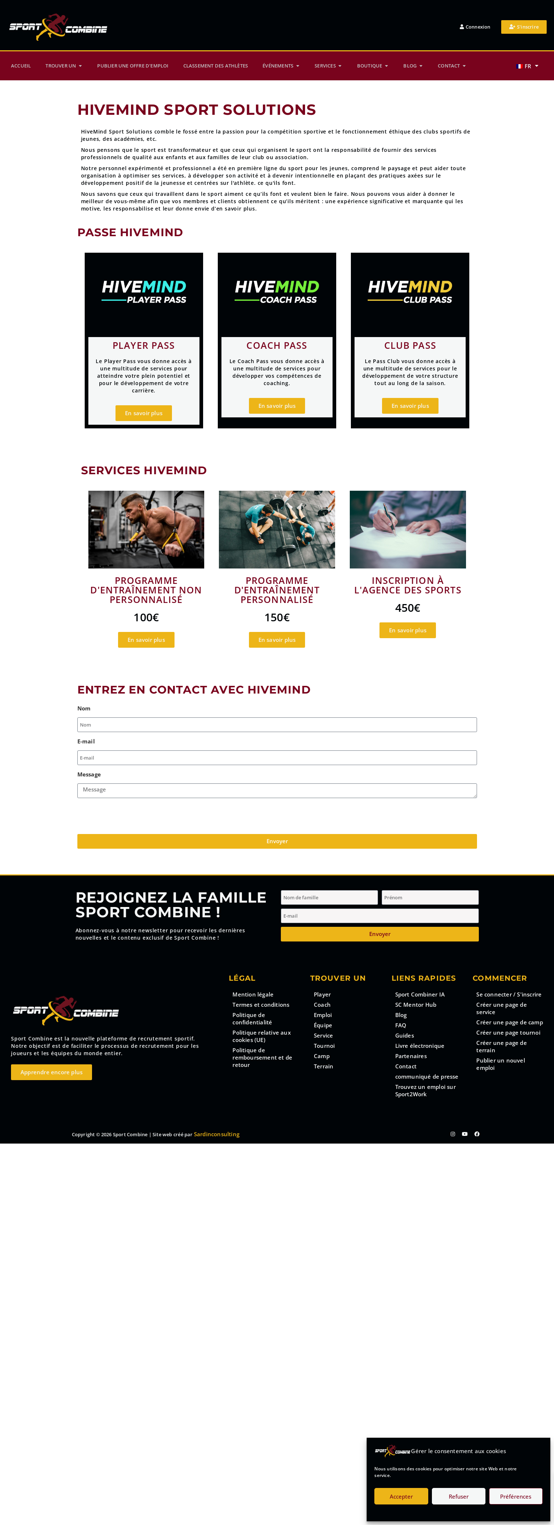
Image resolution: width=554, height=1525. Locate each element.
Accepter (401, 1496)
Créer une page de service (501, 1008)
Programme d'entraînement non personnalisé (146, 590)
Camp (322, 1056)
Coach (322, 1004)
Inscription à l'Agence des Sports (408, 585)
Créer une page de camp (509, 1022)
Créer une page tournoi (508, 1032)
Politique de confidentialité (252, 1018)
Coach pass (276, 345)
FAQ (401, 1025)
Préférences (515, 1496)
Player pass (144, 345)
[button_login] (475, 27)
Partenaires (411, 1056)
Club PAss (410, 345)
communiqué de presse (427, 1076)
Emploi (323, 1015)
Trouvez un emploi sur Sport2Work (425, 1090)
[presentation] (133, 816)
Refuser (459, 1496)
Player (322, 994)
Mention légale (253, 994)
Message (89, 774)
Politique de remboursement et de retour (262, 1057)
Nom (84, 708)
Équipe (323, 1025)
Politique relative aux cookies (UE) (261, 1036)
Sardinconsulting (216, 1134)
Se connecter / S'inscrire (509, 994)
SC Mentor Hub (416, 1004)
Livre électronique (420, 1045)
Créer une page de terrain (501, 1046)
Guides (404, 1035)
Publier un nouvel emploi (500, 1064)
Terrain (323, 1066)
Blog (401, 1015)
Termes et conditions (260, 1004)
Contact (406, 1066)
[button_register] (524, 27)
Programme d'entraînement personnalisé (277, 590)
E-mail (86, 741)
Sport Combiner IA (420, 994)
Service (323, 1035)
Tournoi (324, 1045)
